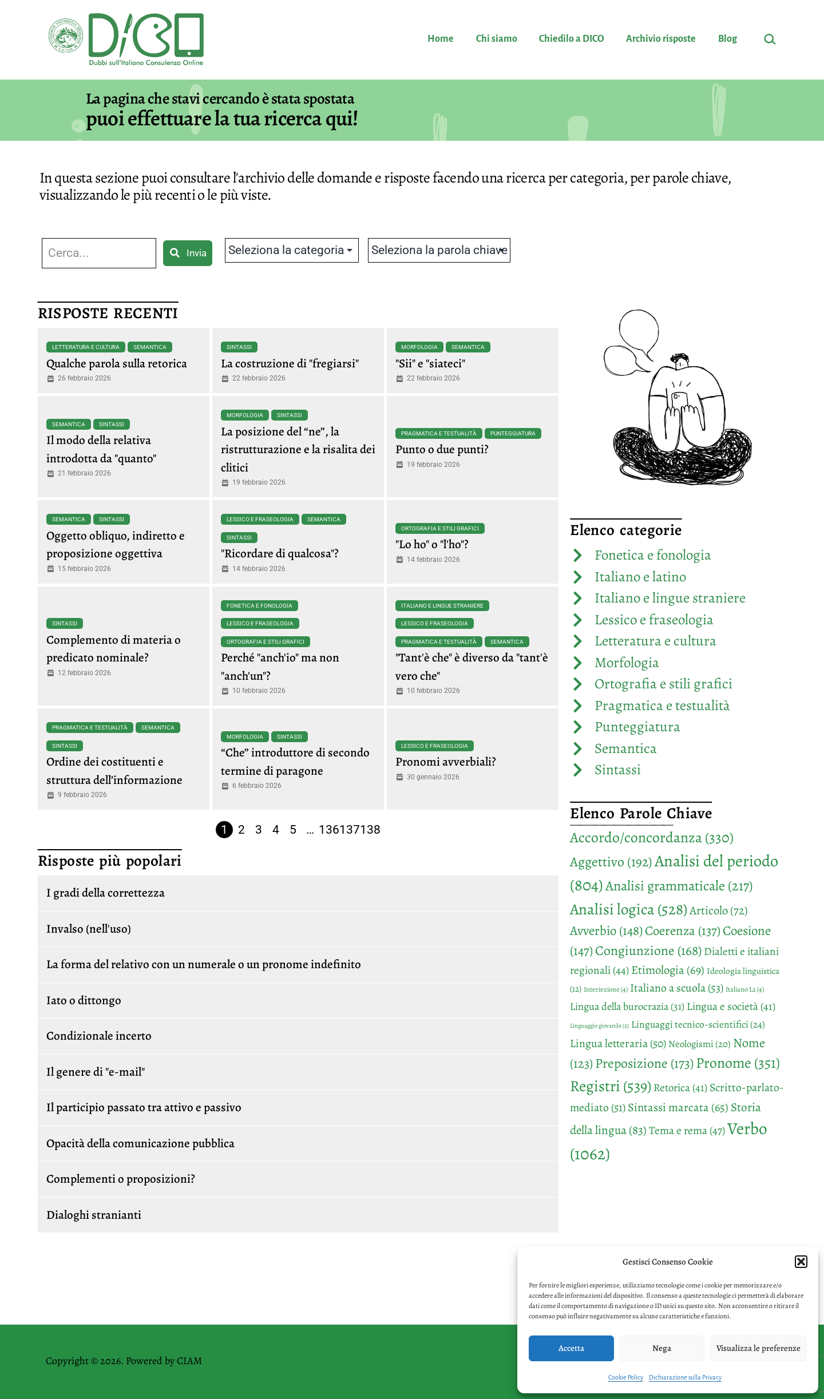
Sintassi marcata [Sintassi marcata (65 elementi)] (678, 1107)
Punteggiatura (513, 433)
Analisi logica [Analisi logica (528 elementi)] (628, 909)
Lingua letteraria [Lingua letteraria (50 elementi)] (618, 1043)
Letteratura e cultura (86, 347)
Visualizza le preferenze (758, 1348)
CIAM (189, 1361)
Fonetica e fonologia (259, 606)
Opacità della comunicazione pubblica (140, 1143)
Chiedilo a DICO (571, 39)
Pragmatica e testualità (439, 433)
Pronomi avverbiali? (445, 762)
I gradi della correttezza (105, 893)
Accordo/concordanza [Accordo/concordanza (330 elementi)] (652, 837)
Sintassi (239, 347)
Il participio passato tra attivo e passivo (143, 1107)
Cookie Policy (625, 1377)
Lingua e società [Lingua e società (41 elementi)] (731, 1006)
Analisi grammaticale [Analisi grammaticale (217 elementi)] (679, 885)
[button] (801, 1261)
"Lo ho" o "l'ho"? (432, 544)
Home (440, 39)
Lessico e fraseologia (260, 519)
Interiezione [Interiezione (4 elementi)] (606, 989)
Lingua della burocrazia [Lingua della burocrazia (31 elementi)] (627, 1006)
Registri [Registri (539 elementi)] (610, 1085)
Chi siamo (496, 39)
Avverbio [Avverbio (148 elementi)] (606, 931)
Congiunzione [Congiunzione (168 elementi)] (648, 950)
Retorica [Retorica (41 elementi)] (680, 1087)
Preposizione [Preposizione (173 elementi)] (644, 1063)
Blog (727, 39)
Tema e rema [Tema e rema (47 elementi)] (687, 1130)
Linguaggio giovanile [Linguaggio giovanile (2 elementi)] (599, 1025)
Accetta (571, 1348)
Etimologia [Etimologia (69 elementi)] (667, 970)
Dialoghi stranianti (93, 1215)
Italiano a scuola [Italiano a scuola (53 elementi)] (676, 988)
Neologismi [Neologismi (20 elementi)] (699, 1044)
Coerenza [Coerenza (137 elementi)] (682, 931)
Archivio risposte (661, 39)
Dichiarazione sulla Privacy (685, 1377)
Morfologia (419, 347)
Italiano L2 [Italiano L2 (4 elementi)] (745, 989)
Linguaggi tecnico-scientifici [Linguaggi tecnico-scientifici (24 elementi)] (698, 1024)
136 (329, 830)
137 (349, 830)
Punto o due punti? (442, 449)
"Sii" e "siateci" (430, 363)
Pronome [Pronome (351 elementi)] (738, 1063)
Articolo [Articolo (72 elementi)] (719, 910)
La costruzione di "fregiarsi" (290, 363)
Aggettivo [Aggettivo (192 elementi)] (611, 862)
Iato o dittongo (83, 1000)
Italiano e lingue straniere (442, 606)
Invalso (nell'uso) (88, 929)
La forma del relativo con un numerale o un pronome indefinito (203, 964)
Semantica (150, 347)
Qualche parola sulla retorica (116, 363)
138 (370, 830)
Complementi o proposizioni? (120, 1179)
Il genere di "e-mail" (95, 1072)
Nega (661, 1348)
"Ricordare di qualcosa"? (280, 553)
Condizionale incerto (99, 1036)
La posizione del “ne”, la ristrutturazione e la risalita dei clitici (298, 449)
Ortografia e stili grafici (440, 528)
